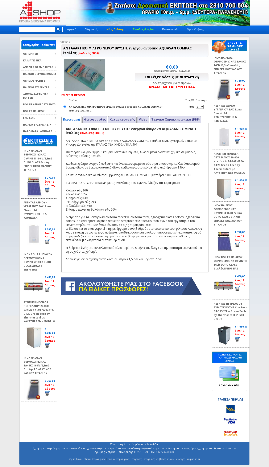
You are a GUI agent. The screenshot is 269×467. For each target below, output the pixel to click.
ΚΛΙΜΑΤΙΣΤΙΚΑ (32, 60)
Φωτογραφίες (95, 119)
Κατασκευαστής (122, 119)
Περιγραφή (71, 119)
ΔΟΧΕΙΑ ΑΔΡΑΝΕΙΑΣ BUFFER (35, 96)
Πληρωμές (91, 29)
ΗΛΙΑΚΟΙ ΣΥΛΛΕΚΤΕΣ (36, 87)
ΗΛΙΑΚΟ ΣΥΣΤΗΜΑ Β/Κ (37, 124)
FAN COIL (29, 118)
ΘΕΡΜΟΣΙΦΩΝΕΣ (34, 80)
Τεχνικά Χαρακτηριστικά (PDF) (175, 119)
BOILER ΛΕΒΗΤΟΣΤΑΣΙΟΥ (39, 104)
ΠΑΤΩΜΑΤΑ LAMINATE (37, 131)
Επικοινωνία (170, 29)
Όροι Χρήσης (195, 29)
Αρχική (71, 29)
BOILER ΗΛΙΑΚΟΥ (34, 111)
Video (143, 119)
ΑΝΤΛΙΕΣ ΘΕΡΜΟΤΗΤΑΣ (38, 67)
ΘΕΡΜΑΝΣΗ (30, 54)
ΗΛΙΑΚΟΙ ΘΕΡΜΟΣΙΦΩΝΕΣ (40, 74)
